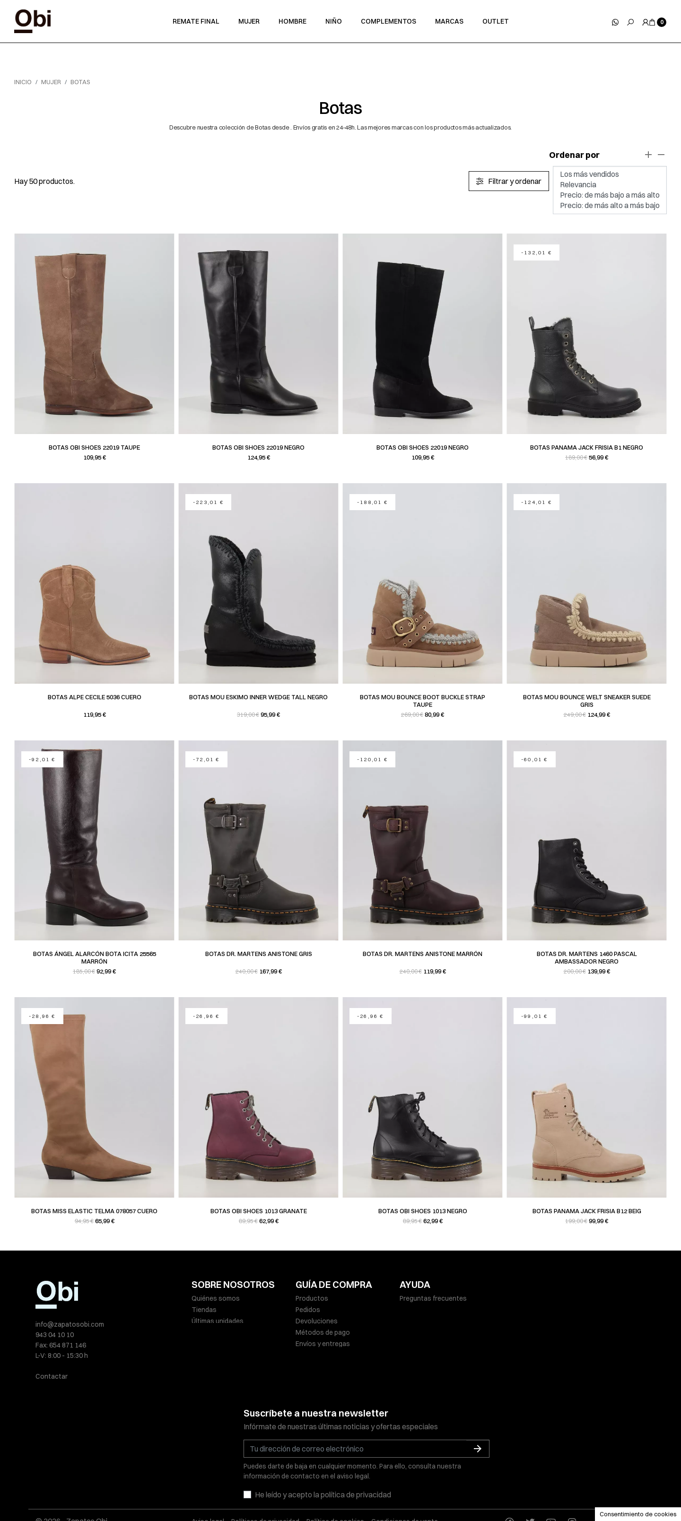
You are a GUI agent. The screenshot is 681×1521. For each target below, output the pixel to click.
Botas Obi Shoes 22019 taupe (94, 447)
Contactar (51, 1376)
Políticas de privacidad (265, 1493)
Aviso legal (208, 1493)
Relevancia (610, 185)
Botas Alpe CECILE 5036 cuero (94, 697)
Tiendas (204, 1309)
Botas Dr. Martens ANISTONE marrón (422, 953)
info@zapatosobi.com (69, 1324)
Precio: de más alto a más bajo (610, 205)
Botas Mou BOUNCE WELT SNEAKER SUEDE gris (587, 700)
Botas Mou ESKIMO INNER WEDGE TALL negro (258, 697)
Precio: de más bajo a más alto (610, 195)
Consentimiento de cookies (638, 1514)
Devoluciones (317, 1321)
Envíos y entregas (323, 1343)
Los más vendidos (610, 174)
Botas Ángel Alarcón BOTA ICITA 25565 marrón (94, 957)
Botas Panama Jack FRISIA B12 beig (587, 1211)
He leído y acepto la (323, 1466)
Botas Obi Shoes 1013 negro (422, 1211)
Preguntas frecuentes (433, 1298)
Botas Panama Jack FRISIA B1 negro (586, 447)
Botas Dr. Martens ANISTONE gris (258, 953)
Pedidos (308, 1309)
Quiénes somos (216, 1298)
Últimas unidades (218, 1321)
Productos (312, 1298)
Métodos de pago (323, 1332)
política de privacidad (356, 1466)
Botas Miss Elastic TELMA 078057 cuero (94, 1211)
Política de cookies (335, 1493)
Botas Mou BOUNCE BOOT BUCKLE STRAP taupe (422, 700)
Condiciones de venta (404, 1493)
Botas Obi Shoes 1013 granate (258, 1211)
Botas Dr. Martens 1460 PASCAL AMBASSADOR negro (587, 957)
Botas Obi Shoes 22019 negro (258, 447)
